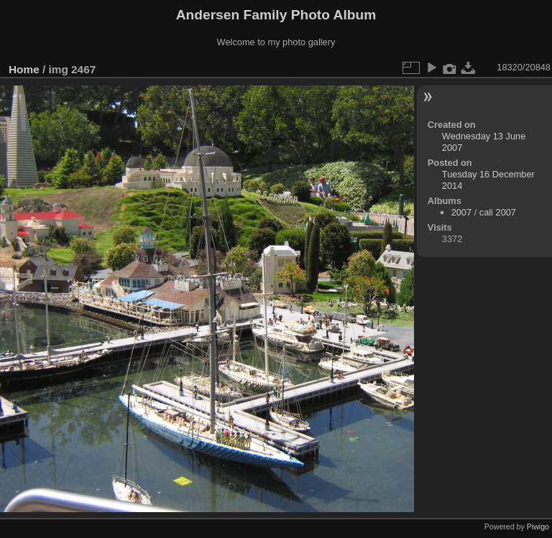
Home (24, 69)
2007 (461, 212)
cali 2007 (497, 212)
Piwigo (538, 526)
